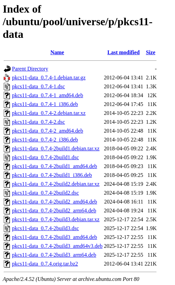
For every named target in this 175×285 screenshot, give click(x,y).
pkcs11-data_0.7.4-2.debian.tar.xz (49, 113)
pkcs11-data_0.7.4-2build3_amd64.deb (54, 237)
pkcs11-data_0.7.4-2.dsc (38, 122)
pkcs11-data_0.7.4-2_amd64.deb (47, 131)
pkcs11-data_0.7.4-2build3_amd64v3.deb (57, 246)
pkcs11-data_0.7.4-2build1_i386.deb (52, 175)
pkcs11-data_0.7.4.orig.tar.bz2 (45, 264)
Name (57, 52)
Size (151, 52)
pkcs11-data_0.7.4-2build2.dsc (45, 193)
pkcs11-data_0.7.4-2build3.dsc (45, 228)
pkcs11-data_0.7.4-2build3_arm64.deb (54, 255)
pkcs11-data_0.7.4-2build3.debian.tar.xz (56, 219)
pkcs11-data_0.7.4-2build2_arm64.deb (54, 210)
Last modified (123, 52)
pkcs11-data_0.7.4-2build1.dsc (45, 157)
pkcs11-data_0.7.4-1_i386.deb (45, 104)
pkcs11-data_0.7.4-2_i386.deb (45, 139)
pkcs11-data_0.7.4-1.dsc (38, 86)
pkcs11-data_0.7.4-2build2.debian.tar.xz (56, 184)
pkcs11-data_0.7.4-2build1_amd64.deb (54, 166)
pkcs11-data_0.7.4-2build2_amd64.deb (54, 202)
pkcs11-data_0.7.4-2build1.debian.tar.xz (56, 148)
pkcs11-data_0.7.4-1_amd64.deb (47, 95)
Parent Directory (30, 69)
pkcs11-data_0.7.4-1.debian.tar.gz (49, 77)
